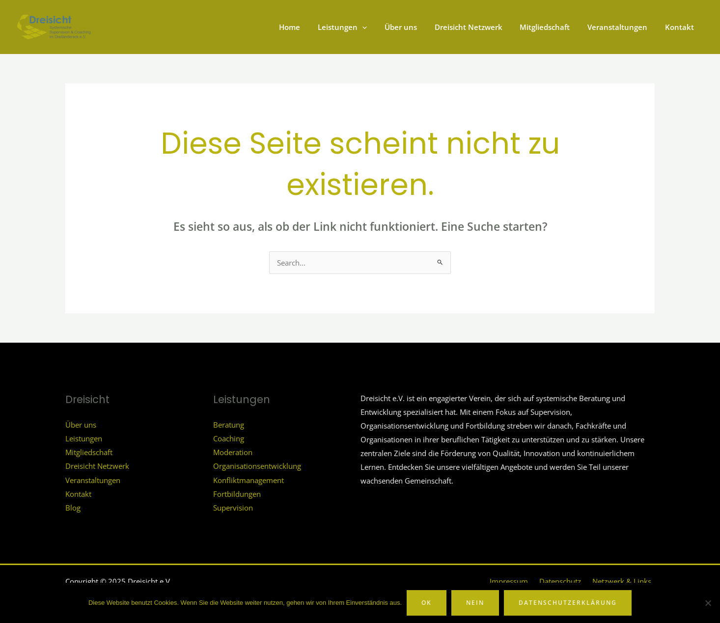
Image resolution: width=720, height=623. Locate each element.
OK (426, 602)
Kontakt (78, 492)
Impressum (520, 580)
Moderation (232, 452)
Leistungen (83, 438)
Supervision (233, 506)
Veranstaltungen (92, 479)
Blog (73, 506)
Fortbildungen (237, 492)
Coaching (228, 438)
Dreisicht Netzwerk (97, 465)
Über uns (80, 424)
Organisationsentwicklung (257, 465)
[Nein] (708, 603)
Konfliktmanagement (248, 479)
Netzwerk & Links (625, 580)
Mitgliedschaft (88, 452)
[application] (378, 27)
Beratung (228, 424)
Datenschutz (567, 580)
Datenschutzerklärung (568, 602)
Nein (475, 602)
